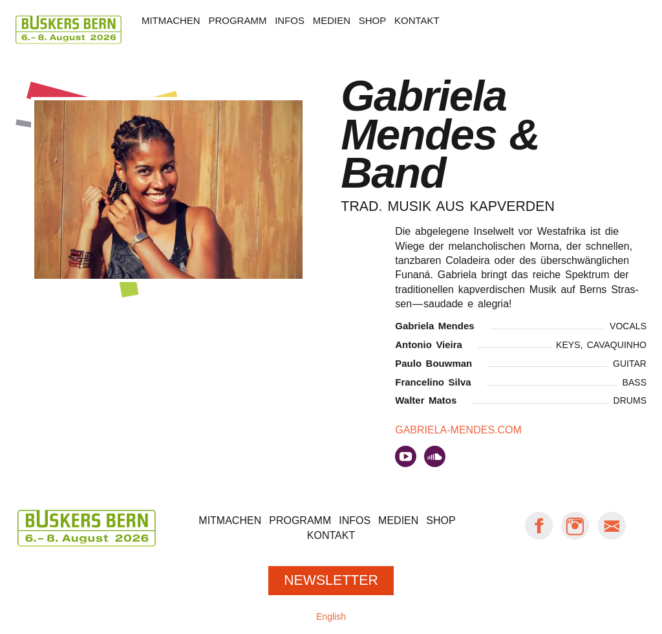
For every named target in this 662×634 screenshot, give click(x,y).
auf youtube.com (405, 456)
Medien (331, 20)
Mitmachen (171, 20)
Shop (372, 20)
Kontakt (417, 20)
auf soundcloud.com (434, 456)
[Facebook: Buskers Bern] (539, 537)
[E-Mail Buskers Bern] (611, 537)
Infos (289, 20)
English (331, 616)
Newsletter (331, 580)
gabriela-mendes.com (458, 429)
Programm (237, 20)
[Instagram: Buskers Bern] (575, 537)
